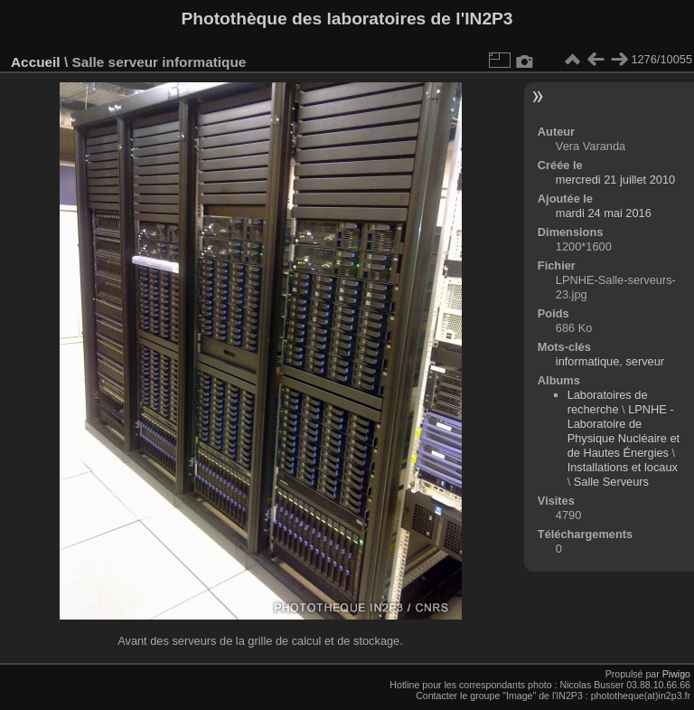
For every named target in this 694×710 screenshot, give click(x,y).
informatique (587, 361)
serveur (644, 361)
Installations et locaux (622, 467)
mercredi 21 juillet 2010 (615, 179)
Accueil (36, 62)
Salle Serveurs (611, 481)
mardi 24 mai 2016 (604, 213)
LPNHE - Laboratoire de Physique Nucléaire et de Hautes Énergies (623, 430)
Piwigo (676, 673)
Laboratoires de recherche (607, 402)
